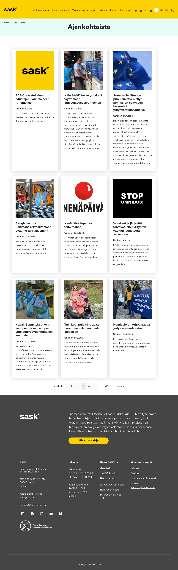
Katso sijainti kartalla (31, 494)
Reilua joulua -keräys (120, 10)
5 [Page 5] (95, 386)
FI (156, 10)
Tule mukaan (79, 10)
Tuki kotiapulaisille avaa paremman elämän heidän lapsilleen (82, 328)
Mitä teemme (40, 10)
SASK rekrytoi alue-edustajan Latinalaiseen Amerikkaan (32, 99)
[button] (172, 10)
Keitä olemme (60, 10)
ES (166, 10)
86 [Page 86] (107, 386)
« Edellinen (60, 386)
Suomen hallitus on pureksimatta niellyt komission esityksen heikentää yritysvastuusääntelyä (129, 102)
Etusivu (6, 22)
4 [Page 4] (89, 386)
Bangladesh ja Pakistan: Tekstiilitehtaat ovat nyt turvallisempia (33, 227)
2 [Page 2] (77, 386)
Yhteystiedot (27, 497)
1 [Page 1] (71, 386)
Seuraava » (118, 386)
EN (161, 10)
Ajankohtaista (98, 10)
